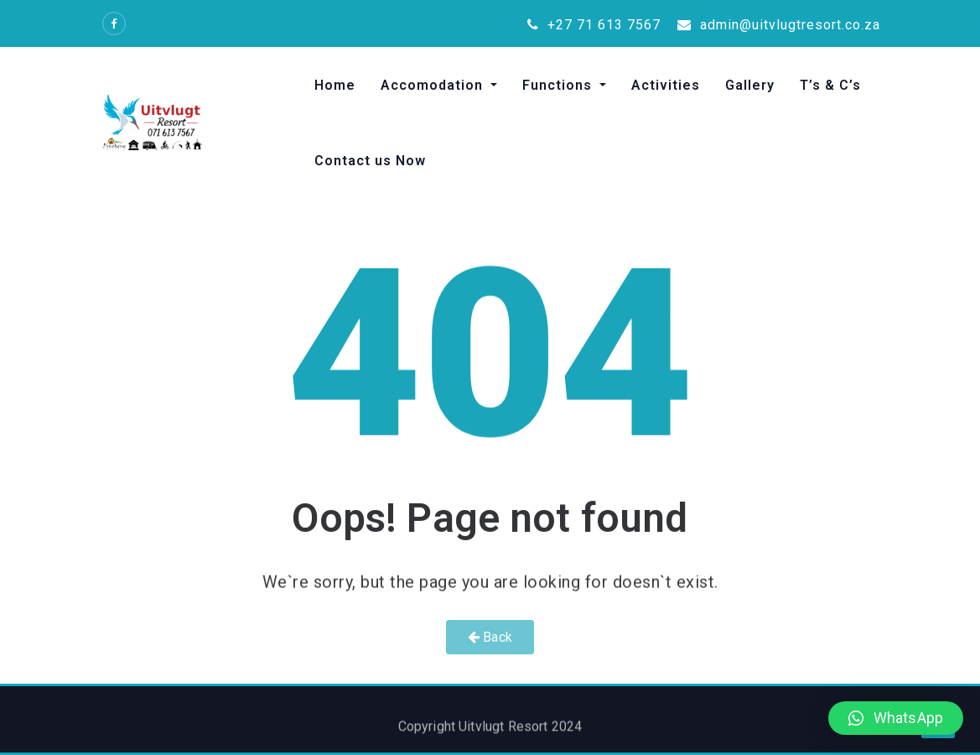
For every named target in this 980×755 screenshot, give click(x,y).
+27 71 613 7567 (594, 25)
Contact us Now (370, 161)
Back (490, 637)
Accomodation (434, 85)
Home (334, 85)
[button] (895, 718)
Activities (665, 85)
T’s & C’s (830, 85)
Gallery (750, 85)
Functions (559, 85)
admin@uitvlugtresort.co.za (778, 25)
